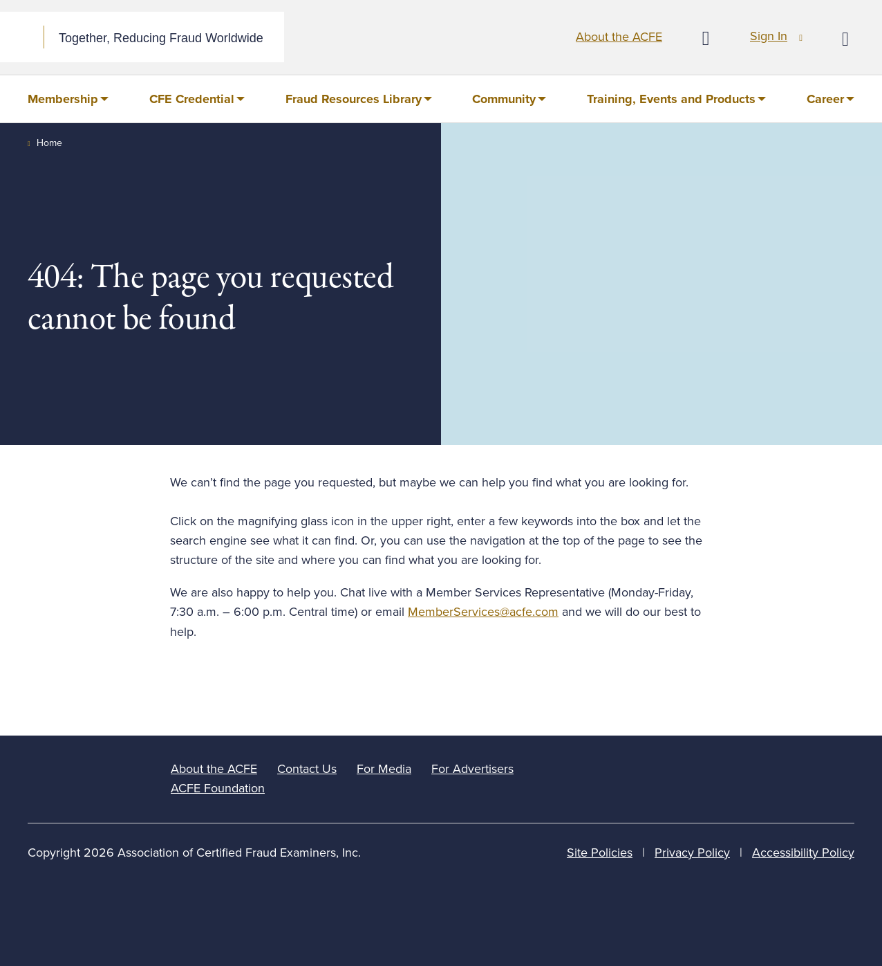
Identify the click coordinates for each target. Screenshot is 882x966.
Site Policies (599, 852)
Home (49, 143)
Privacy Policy (692, 852)
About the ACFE (619, 36)
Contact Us (307, 768)
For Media (384, 768)
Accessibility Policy (803, 852)
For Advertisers (472, 768)
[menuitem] (68, 98)
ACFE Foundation (218, 788)
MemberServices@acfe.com (483, 611)
